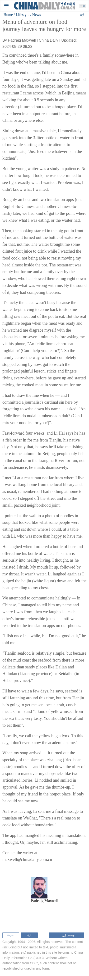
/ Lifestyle (21, 15)
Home (8, 15)
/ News (35, 15)
